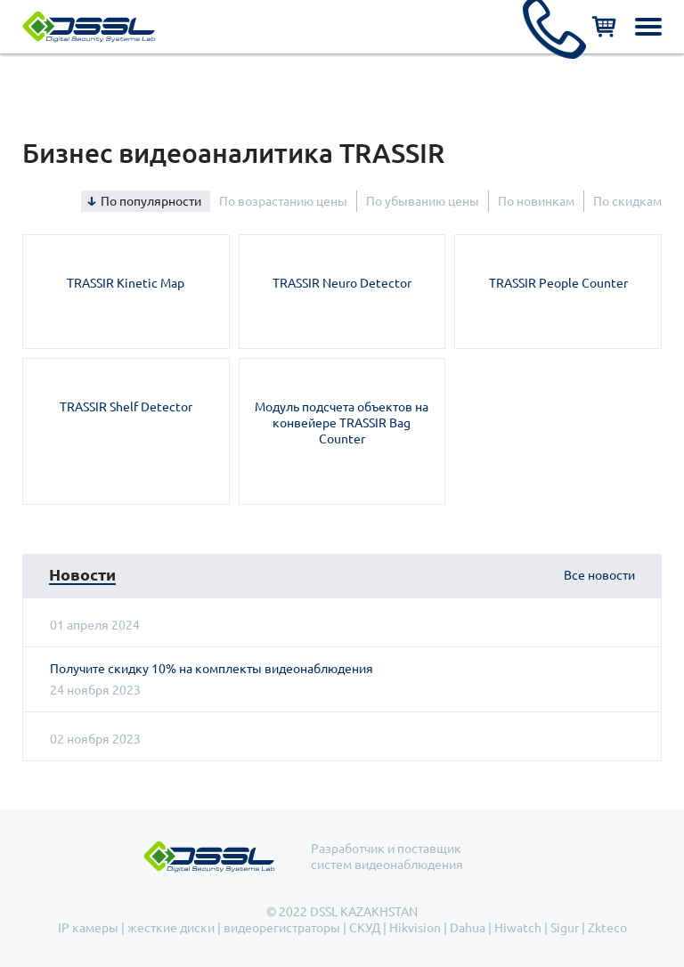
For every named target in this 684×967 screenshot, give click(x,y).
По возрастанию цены (283, 201)
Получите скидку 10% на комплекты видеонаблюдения (211, 669)
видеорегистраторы (282, 928)
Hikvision (415, 928)
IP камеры (88, 928)
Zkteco (607, 928)
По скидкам (627, 201)
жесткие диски (171, 928)
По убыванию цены (422, 201)
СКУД (364, 928)
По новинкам (536, 201)
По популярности (151, 201)
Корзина (604, 27)
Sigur (564, 928)
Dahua (467, 928)
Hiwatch (518, 928)
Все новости (599, 575)
